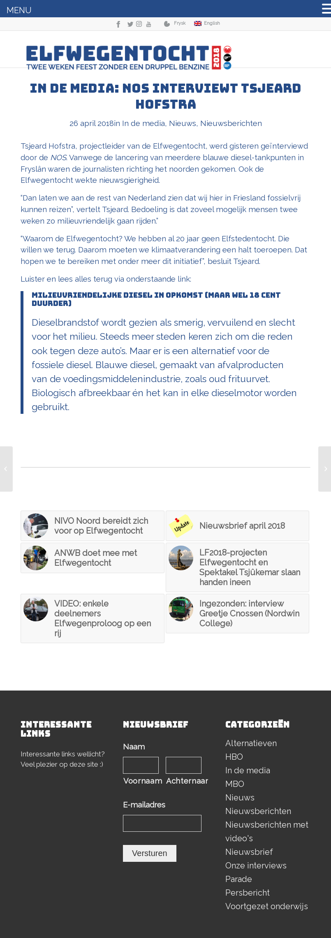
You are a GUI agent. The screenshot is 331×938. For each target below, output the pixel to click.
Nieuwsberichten (231, 123)
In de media (143, 123)
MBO (234, 784)
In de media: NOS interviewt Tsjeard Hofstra (165, 96)
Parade (238, 879)
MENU (19, 10)
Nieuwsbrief (249, 852)
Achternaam (183, 781)
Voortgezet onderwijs (266, 906)
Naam (136, 746)
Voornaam (141, 781)
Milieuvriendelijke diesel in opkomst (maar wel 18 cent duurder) (156, 299)
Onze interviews (256, 865)
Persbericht (247, 893)
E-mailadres (146, 804)
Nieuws (182, 123)
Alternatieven (251, 743)
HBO (234, 757)
